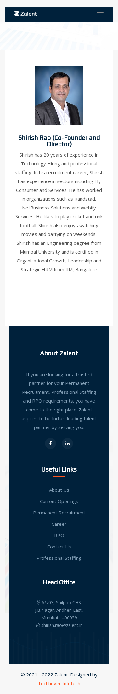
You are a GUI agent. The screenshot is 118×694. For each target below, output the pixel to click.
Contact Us (59, 546)
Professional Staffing (59, 558)
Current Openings (59, 501)
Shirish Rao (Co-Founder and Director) (59, 141)
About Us (59, 490)
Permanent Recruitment (59, 512)
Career (59, 524)
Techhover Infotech (59, 683)
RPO (59, 535)
